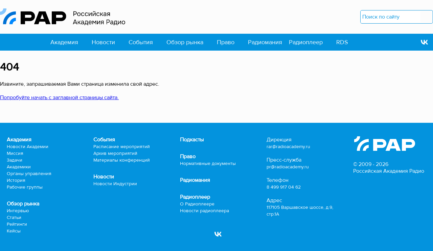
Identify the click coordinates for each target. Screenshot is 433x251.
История (16, 180)
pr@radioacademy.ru (288, 167)
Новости (103, 42)
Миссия (15, 153)
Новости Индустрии (115, 184)
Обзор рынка (184, 42)
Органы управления (29, 173)
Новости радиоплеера (204, 211)
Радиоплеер (306, 42)
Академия (64, 42)
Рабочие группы (25, 187)
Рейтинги (17, 224)
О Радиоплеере (197, 204)
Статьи (14, 217)
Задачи (14, 160)
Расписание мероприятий (121, 146)
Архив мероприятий (115, 153)
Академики (19, 167)
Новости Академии (27, 146)
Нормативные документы (208, 163)
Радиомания (265, 42)
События (141, 42)
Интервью (18, 211)
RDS (342, 42)
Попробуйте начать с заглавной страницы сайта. (59, 97)
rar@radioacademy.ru (288, 146)
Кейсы (14, 231)
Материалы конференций (121, 160)
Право (225, 42)
